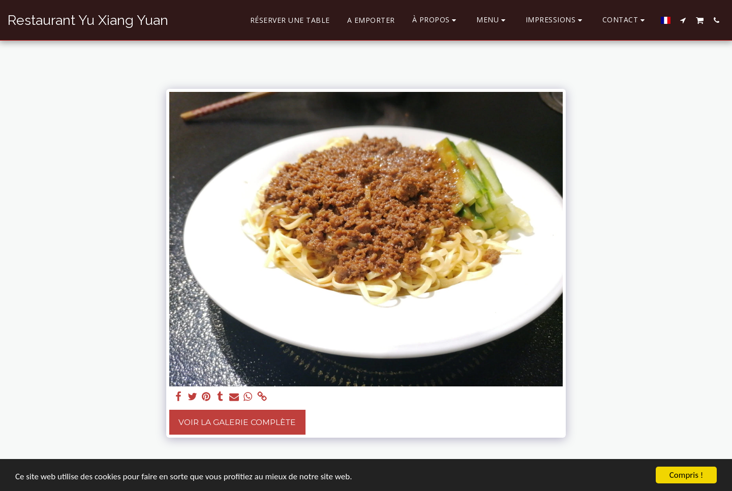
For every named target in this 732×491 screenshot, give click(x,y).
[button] (436, 20)
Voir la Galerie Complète (237, 422)
